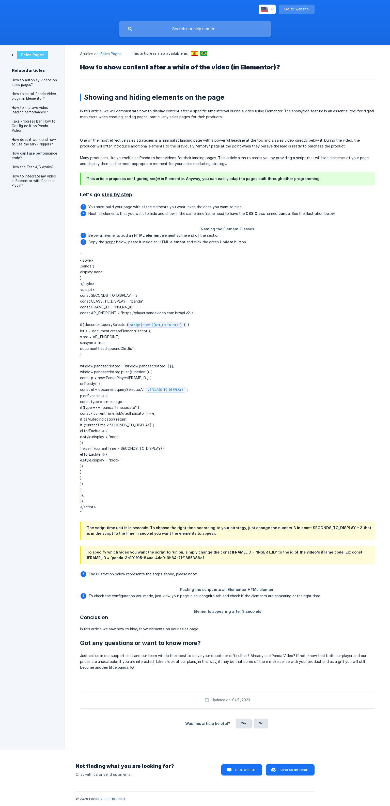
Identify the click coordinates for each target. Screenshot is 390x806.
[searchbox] (195, 29)
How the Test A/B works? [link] (33, 167)
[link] (30, 54)
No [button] (261, 723)
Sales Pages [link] (110, 54)
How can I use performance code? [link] (34, 155)
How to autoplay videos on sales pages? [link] (34, 82)
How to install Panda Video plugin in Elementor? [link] (34, 96)
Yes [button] (244, 723)
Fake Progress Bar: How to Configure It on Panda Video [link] (34, 125)
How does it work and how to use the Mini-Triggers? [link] (34, 142)
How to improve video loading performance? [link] (30, 110)
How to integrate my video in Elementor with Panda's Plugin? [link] (34, 180)
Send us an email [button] (293, 770)
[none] (267, 9)
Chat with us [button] (245, 770)
